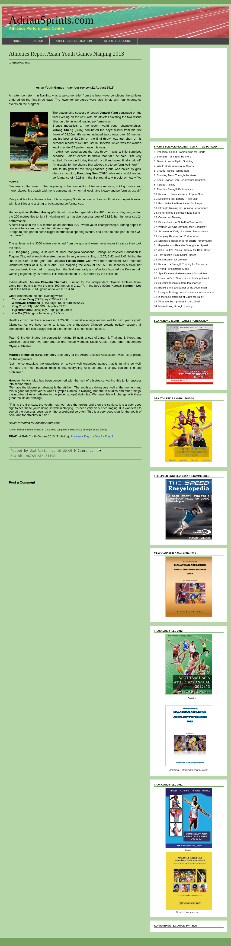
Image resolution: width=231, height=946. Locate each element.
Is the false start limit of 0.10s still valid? (181, 296)
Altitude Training (166, 184)
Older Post (131, 555)
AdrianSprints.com (51, 20)
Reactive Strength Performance (175, 189)
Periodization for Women (172, 259)
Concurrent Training (169, 217)
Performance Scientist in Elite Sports (179, 212)
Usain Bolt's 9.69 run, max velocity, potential (183, 278)
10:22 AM (64, 451)
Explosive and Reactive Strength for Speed (183, 245)
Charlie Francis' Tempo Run (173, 170)
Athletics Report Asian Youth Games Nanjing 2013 (66, 54)
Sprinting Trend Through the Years (176, 175)
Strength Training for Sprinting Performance (183, 208)
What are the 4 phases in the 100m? (179, 301)
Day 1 (88, 436)
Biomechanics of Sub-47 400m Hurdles (180, 222)
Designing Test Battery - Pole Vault (178, 198)
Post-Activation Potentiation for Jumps (180, 203)
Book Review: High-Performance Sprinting (181, 180)
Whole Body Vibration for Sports (175, 166)
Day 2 (99, 436)
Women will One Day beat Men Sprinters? (182, 226)
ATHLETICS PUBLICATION (74, 41)
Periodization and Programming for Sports (181, 152)
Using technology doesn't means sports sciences (186, 292)
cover (199, 912)
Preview (76, 436)
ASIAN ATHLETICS (40, 456)
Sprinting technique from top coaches (179, 283)
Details (192, 698)
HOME (17, 41)
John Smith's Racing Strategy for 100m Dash (184, 250)
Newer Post (18, 555)
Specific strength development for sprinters (183, 273)
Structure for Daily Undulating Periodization (183, 231)
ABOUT (38, 41)
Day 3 (109, 436)
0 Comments (83, 451)
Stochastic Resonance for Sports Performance (185, 240)
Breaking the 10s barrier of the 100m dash (182, 287)
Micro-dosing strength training (175, 306)
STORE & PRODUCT (118, 41)
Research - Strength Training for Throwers (182, 264)
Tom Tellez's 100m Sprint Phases (177, 254)
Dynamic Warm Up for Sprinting (175, 161)
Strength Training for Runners (174, 156)
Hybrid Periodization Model (173, 268)
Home (75, 555)
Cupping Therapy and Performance (178, 236)
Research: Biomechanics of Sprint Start (181, 194)
